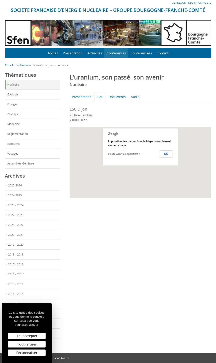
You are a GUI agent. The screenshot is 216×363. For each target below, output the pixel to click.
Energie (12, 104)
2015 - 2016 (15, 284)
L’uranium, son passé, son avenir (50, 65)
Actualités (94, 53)
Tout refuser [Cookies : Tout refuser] (27, 344)
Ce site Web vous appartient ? (124, 154)
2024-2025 (15, 195)
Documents (119, 97)
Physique (13, 114)
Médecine (13, 124)
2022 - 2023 (15, 215)
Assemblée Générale (20, 163)
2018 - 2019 (15, 254)
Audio (138, 97)
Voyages (12, 153)
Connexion (179, 2)
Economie (13, 144)
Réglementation (17, 134)
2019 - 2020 (15, 244)
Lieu (101, 97)
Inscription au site (199, 2)
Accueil (53, 53)
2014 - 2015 (15, 294)
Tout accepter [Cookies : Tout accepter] (26, 336)
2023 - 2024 (15, 205)
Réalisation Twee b (58, 358)
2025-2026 (15, 185)
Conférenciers (141, 53)
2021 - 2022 (15, 225)
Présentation (73, 53)
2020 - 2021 (15, 235)
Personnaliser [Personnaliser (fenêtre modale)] (26, 353)
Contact (162, 53)
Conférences (116, 53)
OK (166, 153)
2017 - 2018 (15, 264)
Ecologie (12, 94)
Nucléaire (13, 84)
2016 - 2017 (15, 274)
